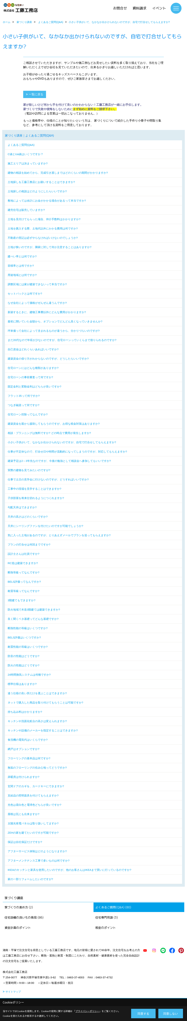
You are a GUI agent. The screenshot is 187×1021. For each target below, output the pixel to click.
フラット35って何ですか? (24, 395)
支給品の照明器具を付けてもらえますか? (33, 795)
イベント (159, 8)
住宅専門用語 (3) (106, 917)
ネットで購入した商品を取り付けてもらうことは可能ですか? (45, 702)
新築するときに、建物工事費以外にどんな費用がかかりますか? (47, 312)
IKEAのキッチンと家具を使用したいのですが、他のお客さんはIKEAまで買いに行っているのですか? (69, 869)
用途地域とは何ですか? (22, 274)
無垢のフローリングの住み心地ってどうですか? (37, 767)
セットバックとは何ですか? (25, 293)
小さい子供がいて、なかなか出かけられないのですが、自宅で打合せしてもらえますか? (62, 442)
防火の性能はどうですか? (23, 665)
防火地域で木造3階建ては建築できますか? (34, 609)
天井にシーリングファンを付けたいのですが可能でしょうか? (45, 525)
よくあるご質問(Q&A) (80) (113, 907)
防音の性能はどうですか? (23, 656)
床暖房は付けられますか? (23, 776)
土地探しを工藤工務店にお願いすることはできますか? (41, 182)
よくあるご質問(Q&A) (21, 144)
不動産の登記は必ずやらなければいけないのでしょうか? (43, 237)
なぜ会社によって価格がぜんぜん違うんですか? (37, 302)
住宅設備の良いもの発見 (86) (24, 917)
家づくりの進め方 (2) (19, 907)
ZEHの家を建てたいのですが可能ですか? (33, 832)
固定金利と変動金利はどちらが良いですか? (34, 386)
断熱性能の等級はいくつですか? (27, 628)
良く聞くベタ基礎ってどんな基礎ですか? (33, 618)
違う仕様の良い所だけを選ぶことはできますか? (37, 693)
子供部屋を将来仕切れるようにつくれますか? (36, 498)
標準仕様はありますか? (22, 683)
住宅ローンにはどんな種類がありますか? (33, 367)
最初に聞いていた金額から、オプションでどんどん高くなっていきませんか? (55, 321)
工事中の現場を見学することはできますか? (34, 488)
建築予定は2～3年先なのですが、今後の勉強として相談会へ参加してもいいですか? (59, 460)
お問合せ (120, 8)
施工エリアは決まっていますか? (27, 163)
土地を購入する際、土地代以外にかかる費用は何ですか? (43, 228)
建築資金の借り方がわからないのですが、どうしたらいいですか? (48, 358)
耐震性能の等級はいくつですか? (27, 646)
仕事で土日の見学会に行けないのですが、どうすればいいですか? (48, 479)
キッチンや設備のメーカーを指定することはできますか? (43, 730)
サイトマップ (13, 991)
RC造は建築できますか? (23, 563)
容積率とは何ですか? (21, 265)
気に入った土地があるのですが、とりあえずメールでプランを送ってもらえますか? (59, 535)
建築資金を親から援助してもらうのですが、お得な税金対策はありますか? (54, 423)
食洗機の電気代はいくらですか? (27, 739)
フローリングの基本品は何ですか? (29, 758)
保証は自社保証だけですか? (25, 841)
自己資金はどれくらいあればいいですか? (33, 349)
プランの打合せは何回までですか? (29, 544)
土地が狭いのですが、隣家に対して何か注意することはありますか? (49, 247)
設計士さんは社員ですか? (23, 553)
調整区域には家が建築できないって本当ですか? (37, 284)
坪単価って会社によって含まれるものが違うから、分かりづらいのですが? (54, 330)
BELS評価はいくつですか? (24, 637)
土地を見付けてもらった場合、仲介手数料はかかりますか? (44, 219)
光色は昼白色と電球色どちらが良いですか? (34, 804)
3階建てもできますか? (21, 600)
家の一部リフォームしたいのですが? (30, 879)
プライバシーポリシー (87, 1011)
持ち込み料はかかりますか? (25, 711)
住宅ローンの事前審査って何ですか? (30, 377)
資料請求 (139, 8)
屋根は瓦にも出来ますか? (23, 814)
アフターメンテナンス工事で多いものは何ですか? (38, 860)
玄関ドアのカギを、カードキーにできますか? (36, 786)
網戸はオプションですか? (23, 749)
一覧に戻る (36, 94)
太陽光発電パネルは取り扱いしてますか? (33, 823)
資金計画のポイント (18, 928)
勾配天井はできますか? (22, 507)
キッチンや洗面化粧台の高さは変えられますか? (37, 721)
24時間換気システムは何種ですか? (29, 674)
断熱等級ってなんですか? (23, 572)
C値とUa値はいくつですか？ (25, 154)
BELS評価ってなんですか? (24, 581)
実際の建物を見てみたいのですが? (29, 470)
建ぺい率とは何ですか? (22, 256)
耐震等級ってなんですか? (23, 591)
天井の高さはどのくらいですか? (27, 516)
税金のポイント (105, 928)
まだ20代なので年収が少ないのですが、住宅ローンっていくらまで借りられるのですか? (62, 340)
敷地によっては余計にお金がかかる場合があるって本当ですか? (47, 200)
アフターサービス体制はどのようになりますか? (37, 851)
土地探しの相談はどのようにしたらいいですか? (37, 191)
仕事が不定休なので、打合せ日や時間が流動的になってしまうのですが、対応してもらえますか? (67, 451)
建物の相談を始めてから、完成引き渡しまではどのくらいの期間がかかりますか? (58, 172)
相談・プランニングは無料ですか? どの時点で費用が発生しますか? (49, 432)
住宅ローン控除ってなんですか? (27, 414)
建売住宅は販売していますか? (26, 209)
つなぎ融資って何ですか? (23, 405)
